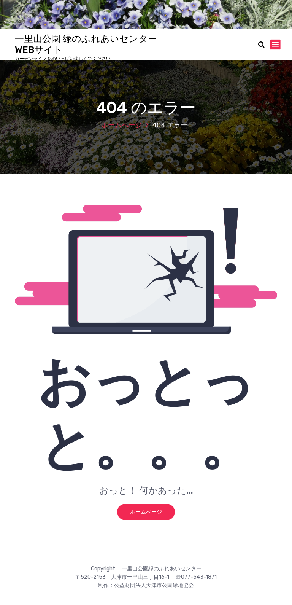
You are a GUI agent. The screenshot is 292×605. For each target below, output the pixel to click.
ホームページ (121, 125)
